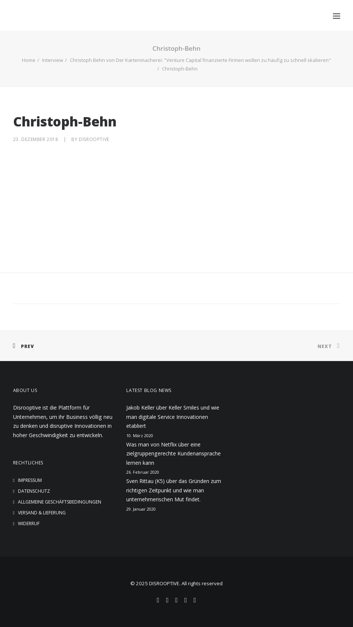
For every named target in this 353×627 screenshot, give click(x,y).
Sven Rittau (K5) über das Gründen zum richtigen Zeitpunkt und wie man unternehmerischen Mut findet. (173, 490)
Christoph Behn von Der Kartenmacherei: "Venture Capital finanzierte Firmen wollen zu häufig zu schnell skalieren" (200, 60)
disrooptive (94, 139)
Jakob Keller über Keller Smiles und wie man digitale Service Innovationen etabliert (172, 416)
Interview (52, 60)
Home (28, 60)
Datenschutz (34, 491)
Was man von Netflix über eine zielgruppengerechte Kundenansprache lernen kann (173, 453)
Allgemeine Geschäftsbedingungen (59, 502)
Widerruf (29, 523)
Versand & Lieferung (42, 513)
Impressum (30, 480)
